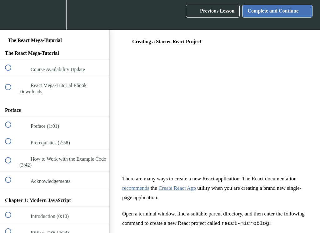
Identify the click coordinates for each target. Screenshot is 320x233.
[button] (11, 15)
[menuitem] (54, 15)
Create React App (177, 188)
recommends (135, 188)
